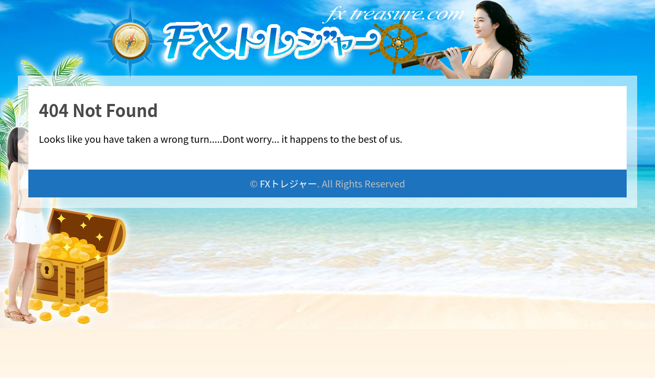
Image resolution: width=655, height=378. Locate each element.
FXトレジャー (288, 183)
